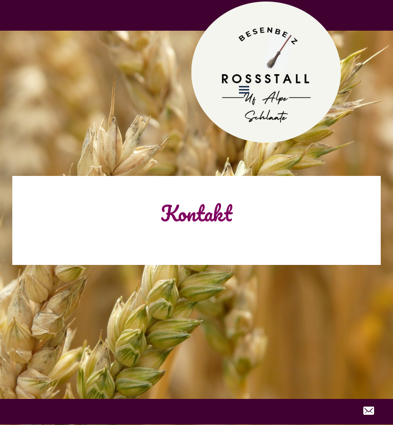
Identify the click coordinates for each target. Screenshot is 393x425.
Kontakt (196, 213)
